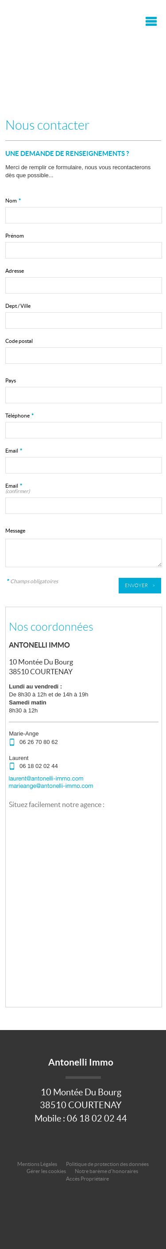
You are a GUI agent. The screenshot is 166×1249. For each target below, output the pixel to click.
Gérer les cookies (46, 1171)
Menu (150, 21)
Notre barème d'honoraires (107, 1171)
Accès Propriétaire (87, 1178)
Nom (13, 200)
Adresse (14, 271)
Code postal (19, 341)
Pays (10, 380)
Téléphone (19, 415)
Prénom (14, 236)
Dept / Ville (18, 306)
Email (13, 450)
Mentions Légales (37, 1164)
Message (15, 530)
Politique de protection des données (107, 1164)
